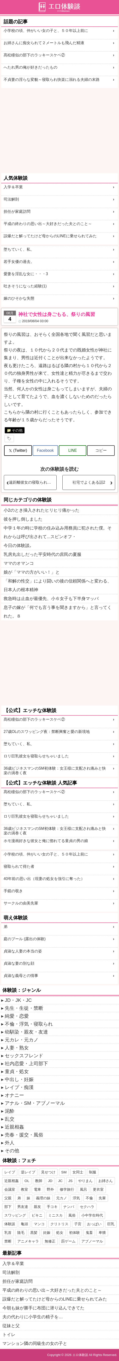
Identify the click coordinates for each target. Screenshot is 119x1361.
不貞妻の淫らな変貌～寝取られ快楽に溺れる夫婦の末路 (52, 79)
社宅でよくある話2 (88, 482)
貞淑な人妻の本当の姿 (23, 951)
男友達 (22, 1207)
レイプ (9, 1172)
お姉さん (105, 1181)
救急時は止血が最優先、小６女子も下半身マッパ (51, 598)
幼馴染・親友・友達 (26, 1031)
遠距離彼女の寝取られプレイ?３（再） (32, 482)
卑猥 (102, 1232)
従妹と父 (11, 1325)
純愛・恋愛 (17, 1016)
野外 (50, 1189)
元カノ (61, 1198)
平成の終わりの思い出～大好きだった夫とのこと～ (48, 224)
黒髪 (33, 1232)
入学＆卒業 (13, 187)
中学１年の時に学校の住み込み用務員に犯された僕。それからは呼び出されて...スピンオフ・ (58, 532)
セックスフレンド (24, 1055)
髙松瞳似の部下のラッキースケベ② (34, 55)
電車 (37, 1189)
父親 (8, 1198)
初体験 (74, 1232)
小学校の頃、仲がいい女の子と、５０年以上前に (46, 31)
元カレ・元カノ (21, 1039)
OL (26, 1181)
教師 (38, 1181)
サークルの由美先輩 (21, 903)
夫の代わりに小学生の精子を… (32, 1316)
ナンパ (68, 1207)
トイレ (8, 1334)
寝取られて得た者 (19, 866)
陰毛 (20, 1232)
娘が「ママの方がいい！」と (32, 572)
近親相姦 (14, 1126)
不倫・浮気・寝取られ (29, 1024)
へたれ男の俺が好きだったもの (30, 67)
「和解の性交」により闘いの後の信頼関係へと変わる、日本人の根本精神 (58, 585)
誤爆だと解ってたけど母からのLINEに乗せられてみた (50, 236)
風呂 (83, 1189)
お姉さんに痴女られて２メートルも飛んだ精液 (44, 43)
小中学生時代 (92, 1215)
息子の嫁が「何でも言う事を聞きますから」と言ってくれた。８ (58, 611)
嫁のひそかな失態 (19, 298)
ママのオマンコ (19, 563)
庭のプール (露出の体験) (25, 939)
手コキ (52, 1207)
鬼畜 (89, 1232)
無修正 (50, 1241)
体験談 (9, 1224)
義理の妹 (43, 1198)
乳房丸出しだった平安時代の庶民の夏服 (42, 554)
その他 (17, 430)
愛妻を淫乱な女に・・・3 (26, 274)
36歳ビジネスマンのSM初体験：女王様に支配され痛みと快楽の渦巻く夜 (55, 770)
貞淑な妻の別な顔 (19, 963)
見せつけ (48, 1172)
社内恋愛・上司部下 (26, 1063)
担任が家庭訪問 (17, 211)
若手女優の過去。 (19, 262)
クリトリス (59, 1224)
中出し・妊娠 (19, 1079)
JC (60, 1181)
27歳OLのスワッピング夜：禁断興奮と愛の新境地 (47, 732)
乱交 (9, 1119)
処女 (59, 1232)
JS (70, 1181)
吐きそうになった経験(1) (25, 286)
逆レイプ (28, 1172)
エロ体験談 (80, 1355)
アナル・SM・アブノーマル (35, 1103)
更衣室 (98, 1189)
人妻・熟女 (17, 1047)
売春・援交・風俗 (24, 1134)
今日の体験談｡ (18, 545)
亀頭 (24, 1224)
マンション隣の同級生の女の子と (34, 1343)
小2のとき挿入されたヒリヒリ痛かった (41, 510)
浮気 (76, 1198)
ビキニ (37, 1215)
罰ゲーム (68, 1241)
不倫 (89, 1198)
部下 (8, 1207)
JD (50, 1181)
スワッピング (15, 1215)
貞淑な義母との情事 (21, 976)
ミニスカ (55, 1215)
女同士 (77, 1172)
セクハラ (87, 1207)
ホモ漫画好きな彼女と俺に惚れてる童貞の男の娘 (46, 841)
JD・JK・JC (18, 1000)
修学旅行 (67, 1189)
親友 (37, 1207)
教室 (24, 1189)
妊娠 (46, 1232)
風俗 (72, 1215)
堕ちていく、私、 (19, 249)
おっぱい (94, 1224)
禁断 (8, 1241)
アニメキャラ (28, 1241)
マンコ (39, 1224)
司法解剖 (11, 199)
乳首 (8, 1232)
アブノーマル (92, 1241)
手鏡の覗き (13, 891)
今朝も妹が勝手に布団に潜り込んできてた (43, 1308)
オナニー (14, 1095)
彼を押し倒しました (23, 519)
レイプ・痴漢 (19, 1087)
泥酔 (9, 1111)
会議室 (9, 1189)
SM (64, 1172)
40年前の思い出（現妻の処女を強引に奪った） (44, 879)
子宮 (77, 1224)
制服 (92, 1172)
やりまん (85, 1181)
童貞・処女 (17, 1071)
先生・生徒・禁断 (24, 1008)
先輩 (102, 1198)
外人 (9, 1142)
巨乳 (110, 1224)
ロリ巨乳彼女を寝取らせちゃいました (36, 756)
